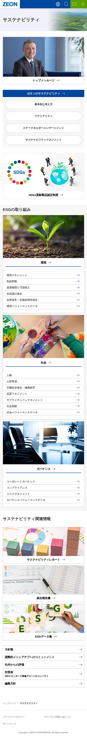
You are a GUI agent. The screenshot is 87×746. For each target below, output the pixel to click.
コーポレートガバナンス (21, 481)
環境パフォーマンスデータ (22, 306)
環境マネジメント (17, 275)
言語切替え (58, 4)
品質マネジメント (17, 393)
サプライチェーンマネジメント (25, 400)
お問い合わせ (74, 4)
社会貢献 (12, 406)
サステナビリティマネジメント (43, 139)
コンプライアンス (17, 487)
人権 (9, 375)
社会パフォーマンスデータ (22, 412)
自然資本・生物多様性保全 (22, 299)
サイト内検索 (66, 4)
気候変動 (12, 281)
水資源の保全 (14, 293)
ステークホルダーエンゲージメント (43, 127)
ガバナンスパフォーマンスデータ (26, 500)
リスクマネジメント (18, 493)
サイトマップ (9, 724)
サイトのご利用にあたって (57, 717)
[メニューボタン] (83, 4)
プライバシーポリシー (14, 717)
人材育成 (12, 381)
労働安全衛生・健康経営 (21, 387)
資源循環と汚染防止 (18, 287)
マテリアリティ (43, 116)
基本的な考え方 (43, 104)
